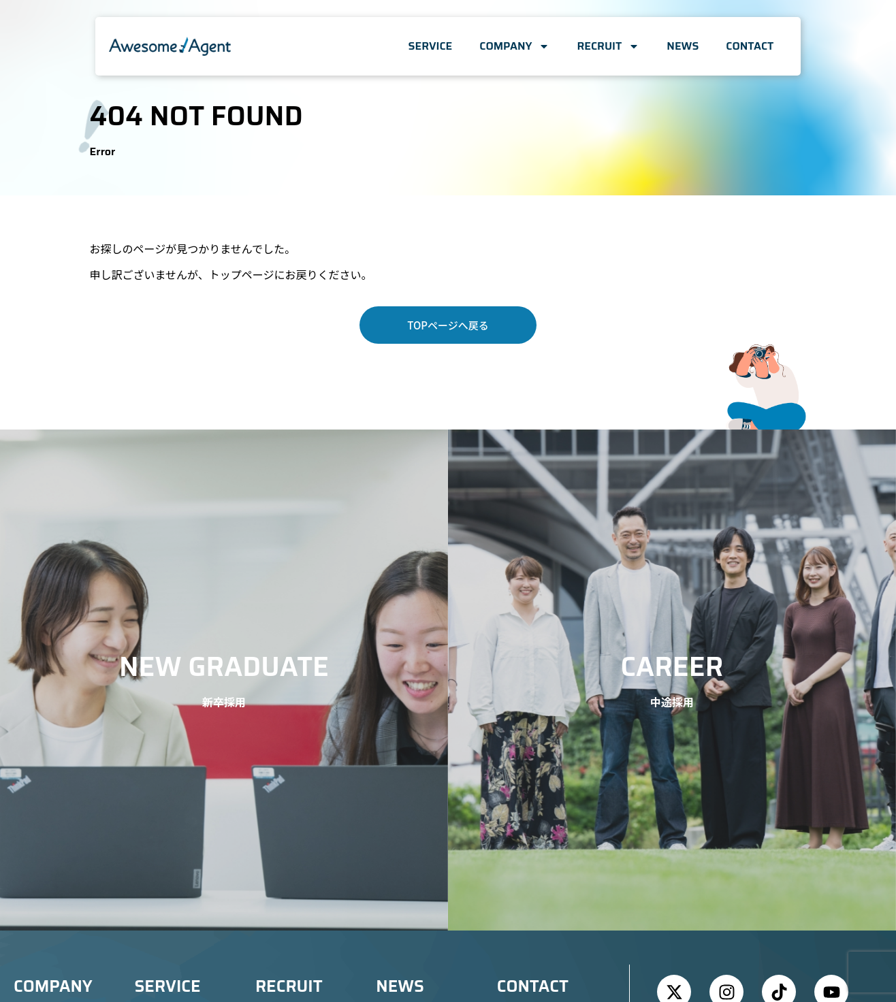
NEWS (683, 45)
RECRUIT (608, 46)
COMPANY (514, 46)
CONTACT (749, 45)
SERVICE (431, 45)
